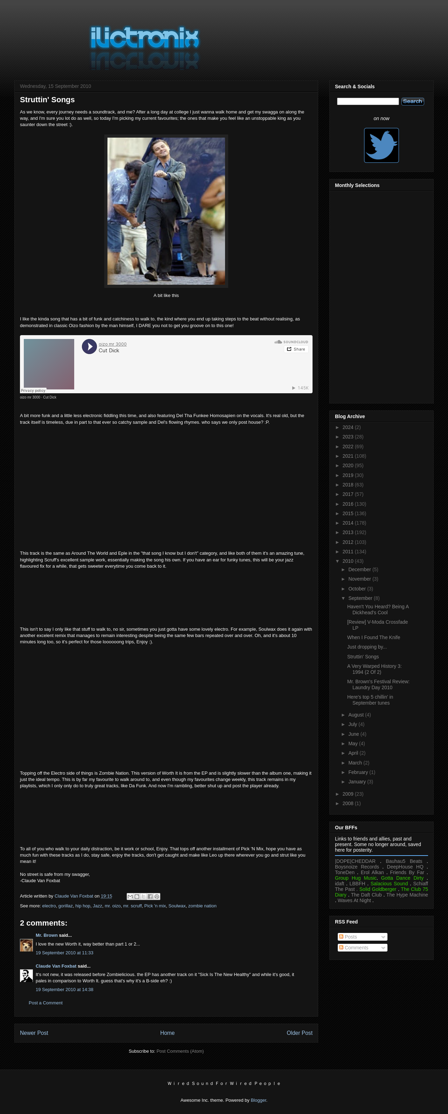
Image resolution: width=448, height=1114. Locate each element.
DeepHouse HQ (405, 867)
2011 (349, 551)
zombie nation (202, 905)
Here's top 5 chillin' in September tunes (370, 700)
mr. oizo (113, 905)
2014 (349, 523)
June (354, 734)
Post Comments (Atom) (180, 1051)
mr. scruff (132, 905)
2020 (349, 465)
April (353, 753)
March (355, 763)
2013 (349, 532)
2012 (349, 542)
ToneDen (345, 872)
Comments (354, 947)
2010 (349, 561)
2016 (349, 504)
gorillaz (65, 905)
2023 (349, 437)
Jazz (97, 905)
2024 (349, 427)
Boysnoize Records (357, 867)
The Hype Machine (407, 895)
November (360, 579)
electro (49, 905)
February (358, 772)
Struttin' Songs (363, 656)
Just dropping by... (367, 647)
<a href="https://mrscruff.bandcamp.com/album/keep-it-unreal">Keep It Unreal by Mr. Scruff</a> (166, 597)
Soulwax (177, 905)
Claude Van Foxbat (56, 966)
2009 (349, 794)
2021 (349, 456)
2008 (349, 803)
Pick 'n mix (155, 905)
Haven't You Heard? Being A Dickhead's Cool (377, 609)
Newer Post (34, 1033)
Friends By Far (407, 872)
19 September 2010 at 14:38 (64, 989)
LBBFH (357, 883)
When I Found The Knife (373, 637)
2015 (349, 513)
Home (167, 1033)
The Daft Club (366, 895)
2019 (349, 475)
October (357, 588)
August (356, 715)
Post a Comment (46, 1002)
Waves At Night (354, 900)
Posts (348, 937)
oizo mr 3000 (30, 397)
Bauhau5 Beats (404, 861)
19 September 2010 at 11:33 (64, 952)
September (360, 598)
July (353, 724)
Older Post (300, 1033)
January (357, 781)
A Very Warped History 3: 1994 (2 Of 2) (374, 669)
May (353, 743)
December (360, 569)
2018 (349, 484)
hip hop (82, 905)
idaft (339, 883)
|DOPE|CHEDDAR (355, 861)
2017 (349, 494)
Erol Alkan (372, 872)
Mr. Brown (47, 935)
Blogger (258, 1100)
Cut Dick (49, 397)
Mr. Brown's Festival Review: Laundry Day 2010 (378, 684)
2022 (349, 446)
